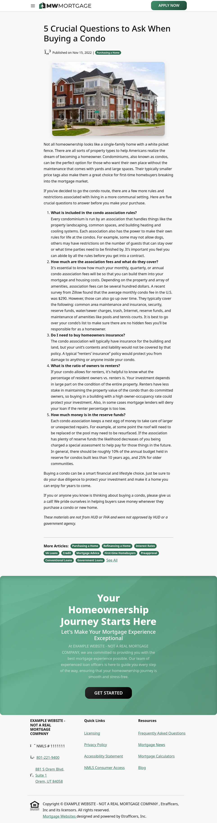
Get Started (108, 693)
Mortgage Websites (60, 816)
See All (112, 560)
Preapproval (149, 553)
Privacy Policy (95, 744)
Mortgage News (151, 744)
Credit (67, 553)
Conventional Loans (58, 560)
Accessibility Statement (103, 756)
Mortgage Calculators (156, 756)
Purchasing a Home (108, 52)
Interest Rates (145, 546)
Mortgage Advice (87, 553)
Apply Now (168, 5)
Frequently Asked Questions (161, 733)
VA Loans (51, 553)
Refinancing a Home (117, 546)
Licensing (92, 733)
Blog (142, 767)
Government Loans (90, 560)
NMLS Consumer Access (104, 767)
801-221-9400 (47, 757)
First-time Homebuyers (120, 553)
